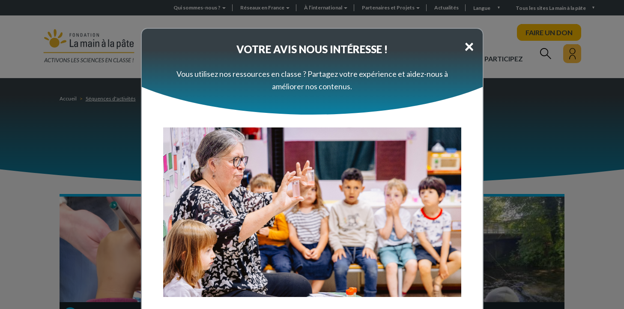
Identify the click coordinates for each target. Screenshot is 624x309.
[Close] (469, 46)
